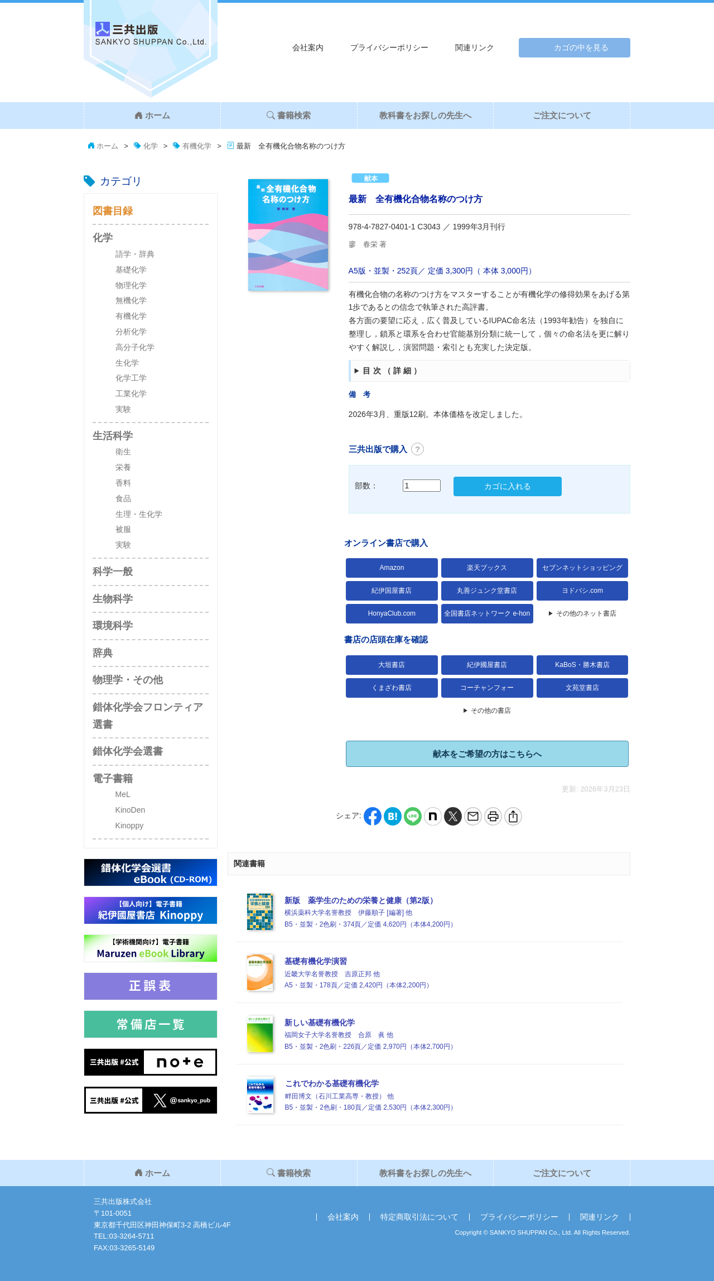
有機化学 (131, 315)
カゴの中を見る (581, 47)
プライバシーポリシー (389, 47)
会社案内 (308, 47)
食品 (123, 498)
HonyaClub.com (392, 613)
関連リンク (474, 47)
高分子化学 (135, 347)
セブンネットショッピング (582, 568)
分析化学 (131, 331)
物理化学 (131, 285)
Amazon (391, 568)
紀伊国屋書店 (392, 590)
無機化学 (131, 300)
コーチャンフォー (487, 688)
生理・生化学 (138, 514)
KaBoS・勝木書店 (582, 665)
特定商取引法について (419, 1216)
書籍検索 (289, 115)
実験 (123, 409)
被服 (123, 529)
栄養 (123, 467)
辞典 (103, 653)
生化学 (127, 362)
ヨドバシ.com (582, 590)
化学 (103, 237)
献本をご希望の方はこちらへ (487, 754)
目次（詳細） (393, 370)
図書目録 (113, 211)
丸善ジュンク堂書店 (487, 590)
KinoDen (130, 809)
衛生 (123, 451)
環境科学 (113, 625)
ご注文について (562, 115)
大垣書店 (391, 665)
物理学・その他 (128, 679)
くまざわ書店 (392, 688)
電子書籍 (113, 778)
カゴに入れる (507, 486)
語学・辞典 (135, 254)
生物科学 (113, 598)
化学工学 (131, 377)
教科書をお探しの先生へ (425, 115)
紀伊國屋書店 (487, 665)
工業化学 (131, 393)
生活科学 (113, 436)
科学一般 (113, 571)
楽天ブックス (487, 568)
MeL (123, 794)
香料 (123, 482)
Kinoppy (129, 825)
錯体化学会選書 (128, 751)
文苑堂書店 (582, 688)
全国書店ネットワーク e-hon (487, 613)
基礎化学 (131, 269)
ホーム (152, 115)
